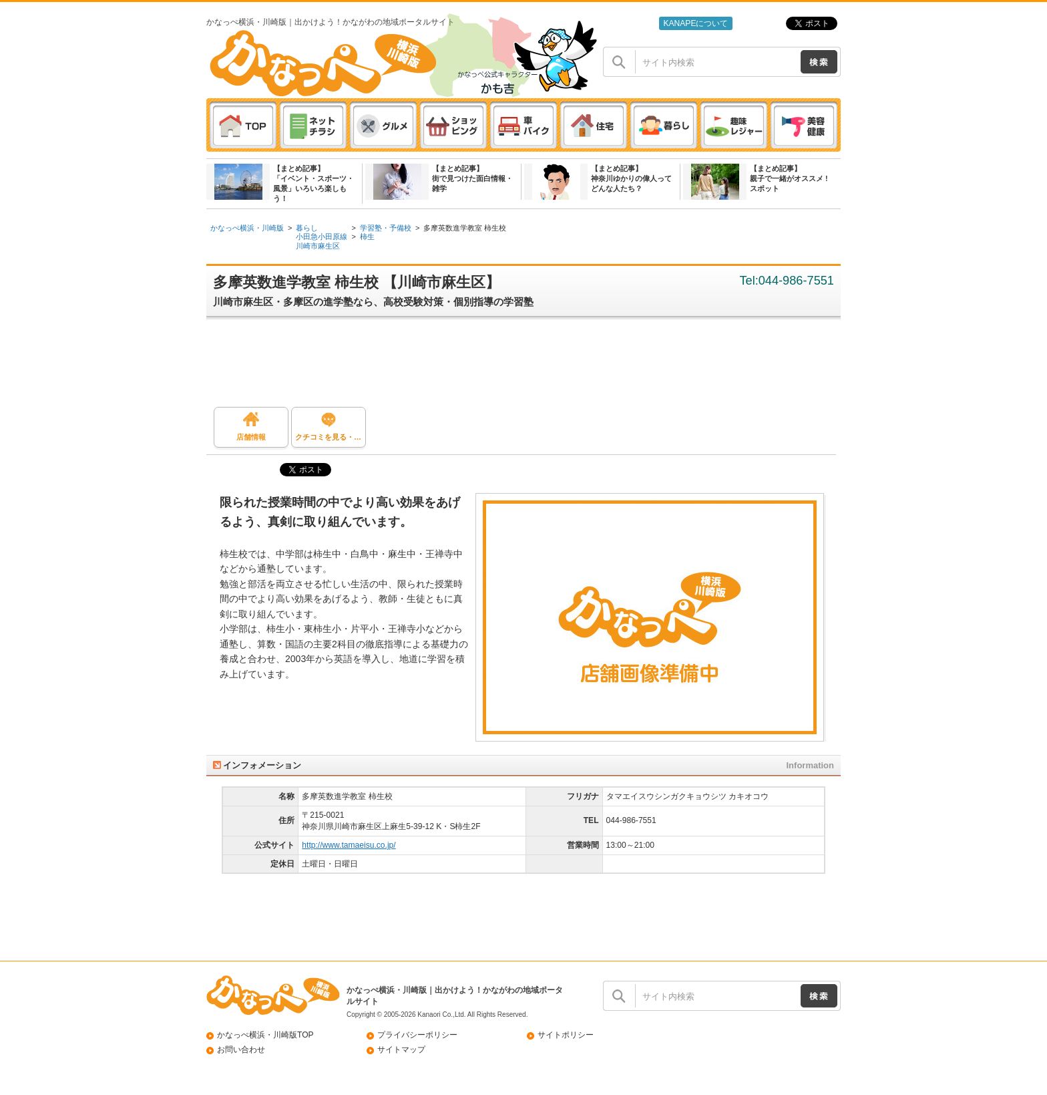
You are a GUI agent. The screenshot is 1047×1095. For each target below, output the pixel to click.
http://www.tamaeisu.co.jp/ (348, 845)
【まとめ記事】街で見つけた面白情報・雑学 (472, 178)
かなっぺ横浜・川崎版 (247, 228)
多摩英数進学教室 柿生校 (464, 228)
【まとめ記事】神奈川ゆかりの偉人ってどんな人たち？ (631, 178)
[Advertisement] (530, 367)
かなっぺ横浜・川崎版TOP (265, 1035)
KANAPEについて (695, 23)
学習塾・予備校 (385, 228)
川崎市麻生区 (318, 246)
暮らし (307, 228)
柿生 (367, 236)
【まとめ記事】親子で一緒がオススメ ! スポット (789, 178)
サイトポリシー (566, 1035)
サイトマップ (401, 1049)
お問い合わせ (241, 1049)
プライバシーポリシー (417, 1035)
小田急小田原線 (321, 236)
